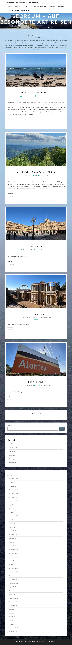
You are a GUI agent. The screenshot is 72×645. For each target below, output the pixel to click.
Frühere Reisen (13, 447)
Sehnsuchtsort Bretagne (36, 92)
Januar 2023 (12, 531)
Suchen (9, 425)
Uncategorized (13, 459)
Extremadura (36, 314)
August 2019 (12, 587)
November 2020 (13, 568)
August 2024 (12, 505)
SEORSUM (17, 6)
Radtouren (12, 451)
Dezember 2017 (13, 628)
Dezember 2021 (13, 549)
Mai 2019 (11, 590)
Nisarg (54, 641)
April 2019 (12, 594)
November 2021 (13, 553)
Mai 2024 (11, 508)
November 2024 (13, 493)
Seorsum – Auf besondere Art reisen (22, 2)
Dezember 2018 (13, 598)
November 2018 (13, 602)
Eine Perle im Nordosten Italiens (36, 172)
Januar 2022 (12, 546)
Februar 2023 (12, 527)
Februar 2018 (12, 620)
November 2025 (13, 478)
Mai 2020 (11, 575)
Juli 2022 (11, 542)
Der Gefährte (12, 444)
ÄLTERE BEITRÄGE (36, 414)
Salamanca (36, 246)
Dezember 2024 (13, 490)
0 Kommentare (47, 96)
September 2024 (13, 501)
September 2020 (13, 572)
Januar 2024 (12, 512)
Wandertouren (13, 462)
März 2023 (12, 523)
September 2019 (13, 583)
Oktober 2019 (13, 579)
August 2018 (12, 609)
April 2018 (12, 613)
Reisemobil (12, 455)
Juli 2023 (11, 519)
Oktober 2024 (13, 497)
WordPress (42, 641)
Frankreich (61, 6)
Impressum (10, 10)
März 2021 (12, 564)
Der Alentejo (36, 382)
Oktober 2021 (13, 557)
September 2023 (13, 516)
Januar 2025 (12, 486)
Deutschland (51, 6)
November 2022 (13, 534)
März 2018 (12, 617)
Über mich (25, 6)
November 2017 (13, 631)
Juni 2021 (11, 561)
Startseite (9, 6)
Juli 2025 (11, 482)
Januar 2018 (12, 624)
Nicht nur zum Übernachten (38, 6)
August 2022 (12, 538)
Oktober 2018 (13, 605)
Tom (38, 96)
